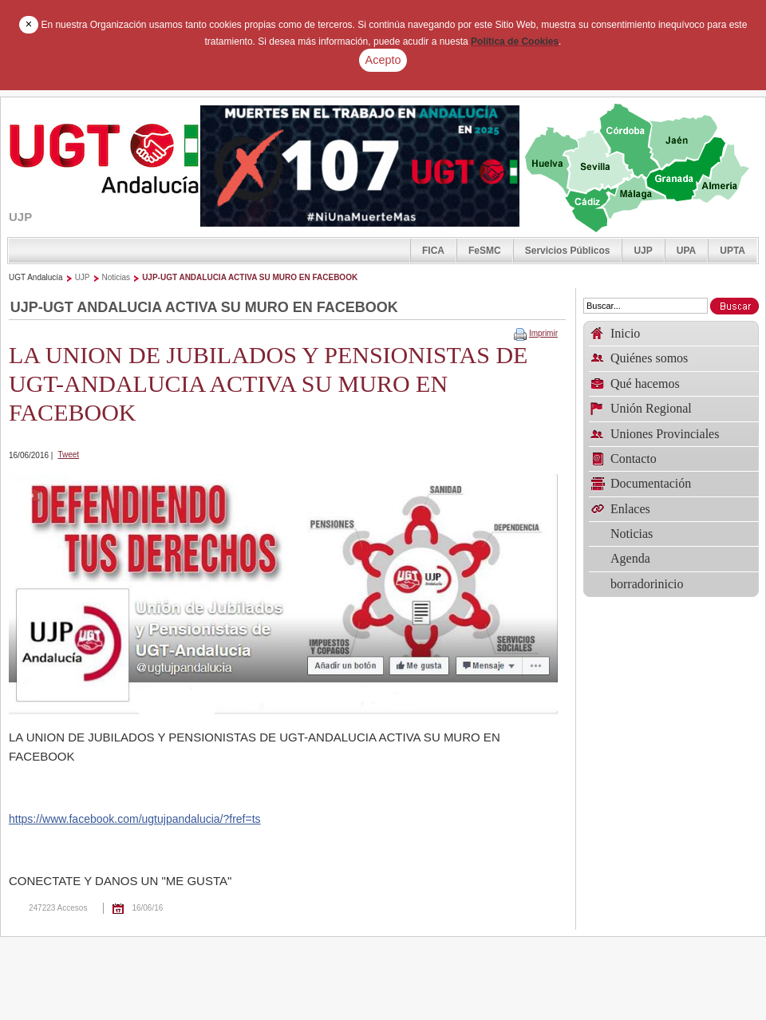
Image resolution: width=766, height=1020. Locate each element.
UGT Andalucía (36, 277)
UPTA (732, 250)
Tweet (68, 454)
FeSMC (484, 250)
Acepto (383, 59)
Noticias (116, 277)
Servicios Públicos (567, 250)
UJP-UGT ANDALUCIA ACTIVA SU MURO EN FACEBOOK (249, 277)
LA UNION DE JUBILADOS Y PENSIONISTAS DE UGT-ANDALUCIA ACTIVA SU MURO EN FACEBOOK (268, 383)
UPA (686, 250)
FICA (433, 250)
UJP (643, 250)
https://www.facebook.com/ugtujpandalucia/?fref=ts (135, 818)
